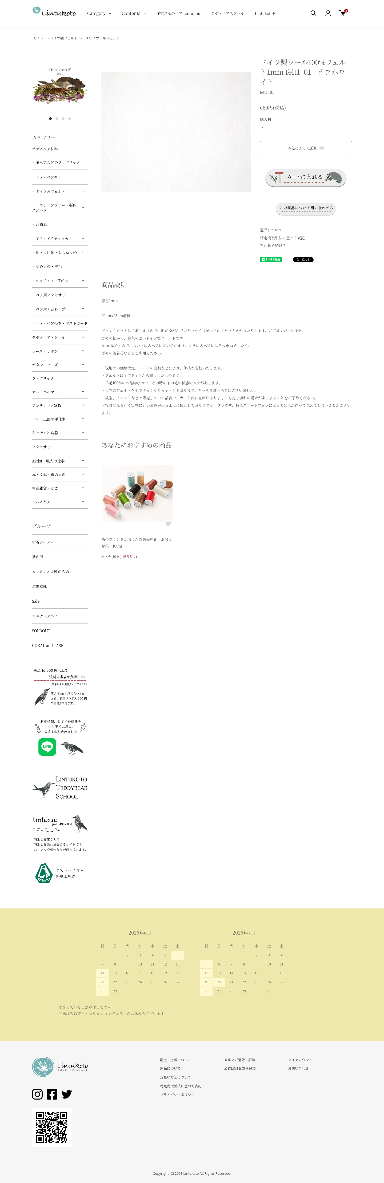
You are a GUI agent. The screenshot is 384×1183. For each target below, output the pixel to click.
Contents (131, 13)
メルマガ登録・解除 (239, 1059)
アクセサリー (43, 446)
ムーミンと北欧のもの (50, 571)
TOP (35, 38)
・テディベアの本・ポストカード (59, 323)
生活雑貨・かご (45, 488)
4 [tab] (69, 118)
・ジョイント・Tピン (50, 280)
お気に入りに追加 (306, 148)
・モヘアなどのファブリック (56, 162)
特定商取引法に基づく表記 (282, 237)
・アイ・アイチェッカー (52, 238)
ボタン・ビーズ (45, 364)
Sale (35, 601)
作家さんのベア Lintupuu (178, 13)
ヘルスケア (41, 501)
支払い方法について (175, 1077)
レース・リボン (45, 351)
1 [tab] (50, 118)
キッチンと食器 (45, 432)
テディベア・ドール (48, 337)
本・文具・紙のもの (49, 474)
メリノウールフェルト (102, 38)
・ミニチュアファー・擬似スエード (54, 207)
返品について (271, 229)
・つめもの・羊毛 (47, 266)
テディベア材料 (45, 148)
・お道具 (39, 224)
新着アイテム (43, 542)
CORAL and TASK (48, 645)
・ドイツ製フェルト (62, 38)
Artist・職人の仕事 (48, 461)
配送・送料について (175, 1059)
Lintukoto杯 (265, 13)
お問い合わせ (298, 1068)
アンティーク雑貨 (46, 405)
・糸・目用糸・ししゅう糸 (54, 252)
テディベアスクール (227, 13)
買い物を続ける (273, 245)
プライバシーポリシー (177, 1094)
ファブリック (43, 378)
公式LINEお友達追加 (240, 1068)
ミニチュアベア (45, 615)
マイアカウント (300, 1059)
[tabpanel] (60, 85)
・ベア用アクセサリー (50, 294)
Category (96, 13)
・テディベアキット (48, 177)
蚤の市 (37, 556)
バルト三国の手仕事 (49, 419)
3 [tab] (63, 118)
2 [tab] (56, 118)
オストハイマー (45, 392)
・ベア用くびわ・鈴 (49, 309)
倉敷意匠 (39, 586)
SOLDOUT (41, 630)
